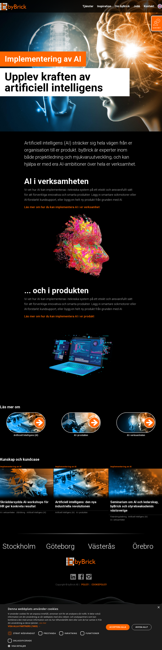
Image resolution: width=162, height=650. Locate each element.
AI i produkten (82, 512)
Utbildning (20, 512)
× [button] (158, 607)
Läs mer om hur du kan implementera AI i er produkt (59, 316)
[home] (13, 5)
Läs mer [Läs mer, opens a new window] (42, 623)
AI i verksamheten (7, 512)
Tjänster (87, 6)
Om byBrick (122, 6)
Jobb (136, 6)
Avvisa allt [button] (142, 627)
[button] (55, 626)
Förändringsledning (118, 517)
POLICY (85, 584)
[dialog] (81, 627)
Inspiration (104, 6)
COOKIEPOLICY (99, 584)
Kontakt (149, 6)
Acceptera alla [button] (117, 627)
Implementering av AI (65, 466)
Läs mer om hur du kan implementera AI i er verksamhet (62, 207)
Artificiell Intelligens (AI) (36, 512)
